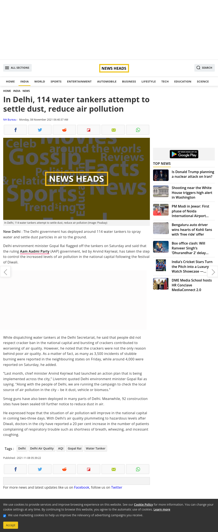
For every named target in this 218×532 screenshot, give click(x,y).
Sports (56, 81)
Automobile (106, 81)
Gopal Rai (74, 448)
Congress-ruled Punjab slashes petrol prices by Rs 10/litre (5, 271)
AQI (60, 448)
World (39, 81)
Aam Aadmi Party (34, 251)
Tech (165, 81)
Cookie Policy (143, 504)
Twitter (116, 487)
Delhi (22, 448)
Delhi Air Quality (42, 448)
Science (203, 81)
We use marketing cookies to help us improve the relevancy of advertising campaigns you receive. (75, 515)
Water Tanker (96, 448)
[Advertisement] (109, 30)
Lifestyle (149, 81)
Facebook (81, 487)
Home (10, 81)
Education (182, 81)
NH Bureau (9, 119)
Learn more (161, 509)
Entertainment (79, 81)
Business (129, 81)
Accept (10, 525)
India (24, 81)
